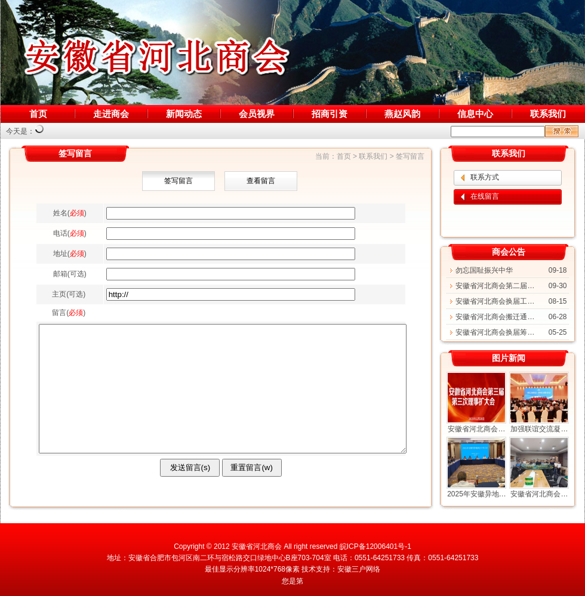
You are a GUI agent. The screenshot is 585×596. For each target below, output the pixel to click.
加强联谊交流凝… (539, 429)
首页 (38, 114)
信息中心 (475, 114)
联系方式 (484, 177)
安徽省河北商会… (476, 429)
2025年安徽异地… (476, 494)
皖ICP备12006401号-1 (375, 546)
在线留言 (484, 196)
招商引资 (329, 114)
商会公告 (508, 252)
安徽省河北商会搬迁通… (494, 317)
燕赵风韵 (402, 114)
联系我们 (548, 114)
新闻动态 (184, 114)
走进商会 (111, 114)
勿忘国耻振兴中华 (484, 270)
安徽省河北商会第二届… (494, 286)
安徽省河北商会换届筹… (494, 332)
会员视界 (257, 114)
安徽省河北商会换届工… (494, 301)
